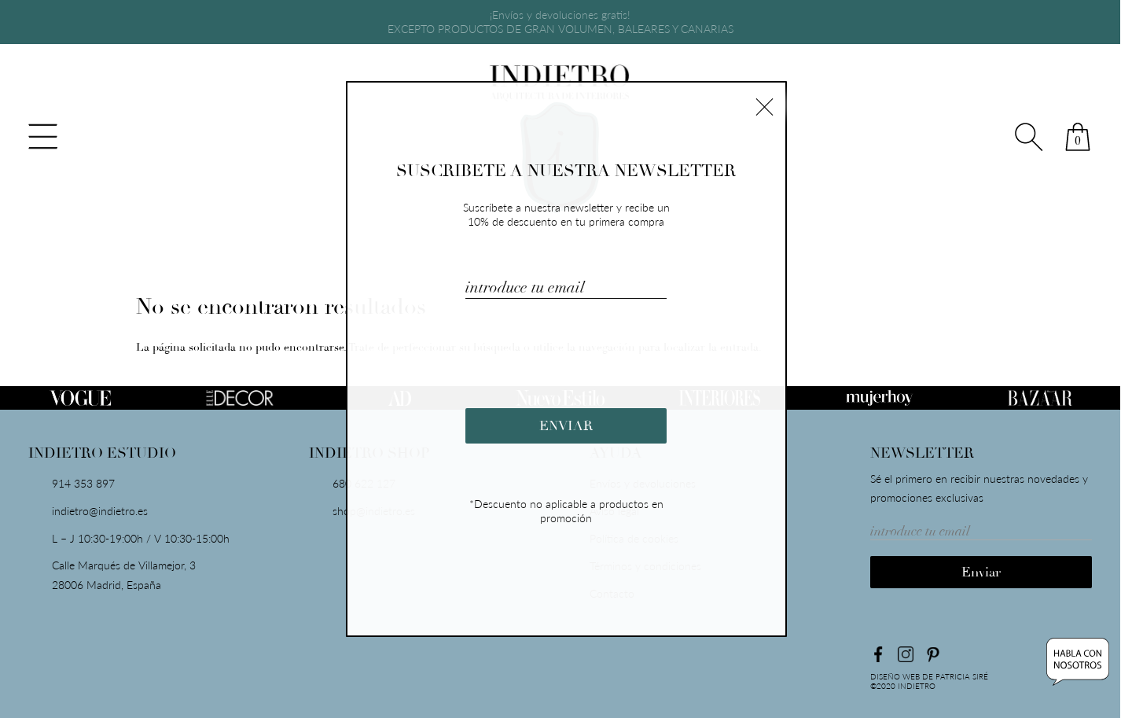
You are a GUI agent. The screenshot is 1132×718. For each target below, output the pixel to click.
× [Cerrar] (764, 104)
